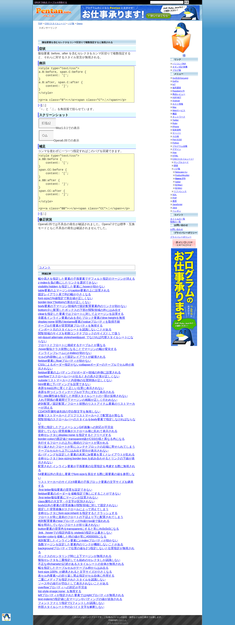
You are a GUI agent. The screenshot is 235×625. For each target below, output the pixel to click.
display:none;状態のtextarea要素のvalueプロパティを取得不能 (79, 321)
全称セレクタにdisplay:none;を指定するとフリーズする (74, 435)
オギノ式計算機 (179, 67)
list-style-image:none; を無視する (59, 591)
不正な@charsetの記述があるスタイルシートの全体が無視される (81, 564)
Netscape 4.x (181, 172)
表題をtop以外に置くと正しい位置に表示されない (71, 388)
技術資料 (176, 130)
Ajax (174, 152)
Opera (80, 23)
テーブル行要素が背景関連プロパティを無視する (70, 325)
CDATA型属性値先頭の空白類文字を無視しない (69, 411)
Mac (174, 107)
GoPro (175, 81)
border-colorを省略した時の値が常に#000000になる (72, 536)
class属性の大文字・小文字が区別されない (66, 501)
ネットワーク (178, 117)
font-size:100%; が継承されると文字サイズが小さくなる (75, 571)
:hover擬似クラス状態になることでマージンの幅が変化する (77, 349)
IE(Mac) (178, 185)
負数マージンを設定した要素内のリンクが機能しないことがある (80, 544)
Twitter (175, 120)
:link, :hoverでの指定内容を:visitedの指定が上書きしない (75, 532)
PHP (174, 198)
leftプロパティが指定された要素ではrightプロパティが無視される (81, 595)
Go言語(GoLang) (180, 78)
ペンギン (176, 211)
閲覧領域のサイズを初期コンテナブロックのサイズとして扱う (79, 333)
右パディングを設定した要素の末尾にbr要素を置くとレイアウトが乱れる (86, 454)
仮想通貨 (176, 87)
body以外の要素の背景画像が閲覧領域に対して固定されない (78, 505)
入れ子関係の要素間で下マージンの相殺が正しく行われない (77, 399)
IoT (174, 84)
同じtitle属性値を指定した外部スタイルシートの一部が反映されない (83, 396)
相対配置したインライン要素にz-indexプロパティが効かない (78, 540)
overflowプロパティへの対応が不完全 (62, 587)
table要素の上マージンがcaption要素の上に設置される (74, 290)
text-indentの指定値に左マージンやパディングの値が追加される (80, 599)
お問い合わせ (176, 229)
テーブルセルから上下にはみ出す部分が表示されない (73, 450)
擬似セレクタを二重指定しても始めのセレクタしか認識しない (79, 560)
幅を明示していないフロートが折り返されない (69, 525)
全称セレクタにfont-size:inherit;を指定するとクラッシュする (78, 513)
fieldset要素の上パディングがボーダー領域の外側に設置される (79, 372)
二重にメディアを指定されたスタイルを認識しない (72, 579)
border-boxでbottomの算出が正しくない (64, 302)
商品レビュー (178, 94)
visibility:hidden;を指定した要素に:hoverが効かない (71, 286)
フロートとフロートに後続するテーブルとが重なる (72, 345)
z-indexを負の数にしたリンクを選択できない (67, 282)
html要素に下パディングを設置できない (64, 384)
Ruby (174, 123)
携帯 (174, 201)
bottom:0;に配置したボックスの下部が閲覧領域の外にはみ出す (79, 310)
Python (175, 143)
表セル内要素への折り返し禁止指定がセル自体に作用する (76, 575)
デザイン (176, 149)
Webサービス (178, 110)
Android (176, 100)
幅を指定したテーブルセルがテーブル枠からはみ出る (73, 567)
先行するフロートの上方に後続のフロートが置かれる (73, 442)
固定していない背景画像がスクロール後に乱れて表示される (77, 431)
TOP (40, 23)
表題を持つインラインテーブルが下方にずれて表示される (76, 392)
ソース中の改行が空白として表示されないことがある (73, 583)
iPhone (175, 126)
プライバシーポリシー (180, 237)
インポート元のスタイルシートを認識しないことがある (74, 329)
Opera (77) (180, 178)
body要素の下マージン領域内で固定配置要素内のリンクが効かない (82, 306)
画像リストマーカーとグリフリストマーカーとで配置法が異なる (80, 415)
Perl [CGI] (177, 139)
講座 (176, 165)
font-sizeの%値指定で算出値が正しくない (65, 298)
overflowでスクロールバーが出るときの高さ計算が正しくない (78, 376)
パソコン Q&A (179, 63)
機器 (174, 113)
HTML (175, 155)
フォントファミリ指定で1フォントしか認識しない (71, 603)
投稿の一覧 (175, 221)
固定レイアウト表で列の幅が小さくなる (64, 294)
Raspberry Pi (178, 91)
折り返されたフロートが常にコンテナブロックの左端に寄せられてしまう (86, 446)
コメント (45, 267)
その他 (175, 136)
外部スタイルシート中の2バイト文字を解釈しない (71, 607)
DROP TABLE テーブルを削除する (50, 2)
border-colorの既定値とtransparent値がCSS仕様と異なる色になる (81, 439)
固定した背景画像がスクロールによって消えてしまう (73, 509)
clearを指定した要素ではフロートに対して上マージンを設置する (81, 314)
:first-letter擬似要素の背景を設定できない (65, 489)
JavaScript (177, 204)
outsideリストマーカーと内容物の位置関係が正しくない (75, 380)
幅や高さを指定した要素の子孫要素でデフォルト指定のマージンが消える (86, 278)
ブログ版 (176, 70)
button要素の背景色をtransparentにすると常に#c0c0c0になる (78, 528)
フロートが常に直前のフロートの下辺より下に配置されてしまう (80, 517)
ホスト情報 (177, 104)
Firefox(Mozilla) (182, 175)
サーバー (176, 133)
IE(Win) (178, 188)
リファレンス (180, 191)
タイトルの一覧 (177, 219)
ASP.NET (176, 97)
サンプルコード (181, 162)
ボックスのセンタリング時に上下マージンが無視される (74, 556)
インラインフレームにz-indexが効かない (65, 353)
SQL (174, 194)
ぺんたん (122, 620)
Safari (177, 182)
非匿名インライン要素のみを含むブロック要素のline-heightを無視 (81, 317)
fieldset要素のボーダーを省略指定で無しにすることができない (79, 493)
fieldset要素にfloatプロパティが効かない (64, 360)
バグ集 (71, 23)
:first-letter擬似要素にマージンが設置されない (68, 497)
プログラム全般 (179, 146)
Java (174, 207)
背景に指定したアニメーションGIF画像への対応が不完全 (75, 427)
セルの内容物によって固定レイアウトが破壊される (72, 356)
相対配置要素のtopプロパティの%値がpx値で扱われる (74, 521)
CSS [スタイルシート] (55, 23)
